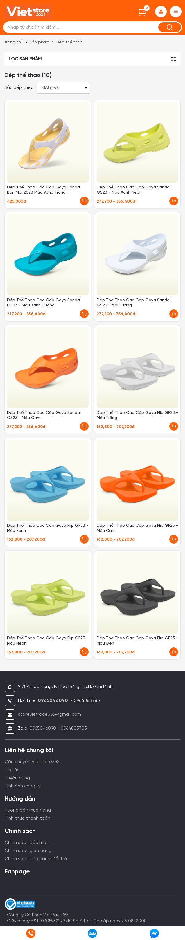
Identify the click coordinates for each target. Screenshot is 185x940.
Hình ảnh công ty (23, 786)
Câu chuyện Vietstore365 (32, 761)
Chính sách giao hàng (28, 850)
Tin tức (12, 770)
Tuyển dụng (17, 778)
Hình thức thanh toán (27, 818)
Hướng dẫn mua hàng (28, 810)
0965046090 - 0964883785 (58, 728)
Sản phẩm (40, 42)
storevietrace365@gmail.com (49, 714)
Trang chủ (13, 42)
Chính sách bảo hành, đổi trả (36, 858)
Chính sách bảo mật (26, 842)
